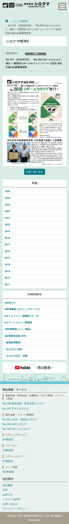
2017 (7, 244)
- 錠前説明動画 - (13, 342)
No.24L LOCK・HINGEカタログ (20, 419)
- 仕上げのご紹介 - (14, 349)
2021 (7, 218)
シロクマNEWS (20, 21)
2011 (7, 284)
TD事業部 (8, 450)
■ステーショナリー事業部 (18, 322)
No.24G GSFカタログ (14, 424)
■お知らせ (10, 302)
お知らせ (8, 494)
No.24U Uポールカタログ (17, 428)
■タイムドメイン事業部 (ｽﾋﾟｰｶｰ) (22, 316)
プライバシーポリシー (15, 508)
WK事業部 (8, 471)
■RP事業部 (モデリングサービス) (22, 309)
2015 (7, 258)
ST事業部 (8, 461)
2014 (7, 264)
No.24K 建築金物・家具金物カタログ (23, 403)
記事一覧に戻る (34, 171)
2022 (7, 211)
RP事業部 (8, 439)
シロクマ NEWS (11, 499)
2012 (7, 277)
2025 (7, 191)
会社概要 (8, 485)
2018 (7, 238)
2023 (7, 204)
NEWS (35, 54)
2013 (7, 271)
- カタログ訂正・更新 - (17, 355)
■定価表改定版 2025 (15, 336)
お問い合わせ (10, 504)
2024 (7, 198)
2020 (7, 224)
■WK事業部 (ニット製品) (18, 329)
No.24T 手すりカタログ (16, 408)
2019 (7, 231)
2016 (7, 251)
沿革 (5, 489)
